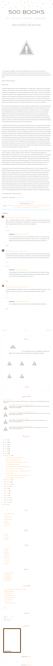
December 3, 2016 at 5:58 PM (21, 286)
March (7, 497)
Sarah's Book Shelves (11, 217)
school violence (17, 207)
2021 (6, 442)
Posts (6, 617)
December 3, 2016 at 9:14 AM (21, 269)
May (7, 493)
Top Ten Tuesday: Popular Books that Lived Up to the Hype (20, 426)
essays (5, 515)
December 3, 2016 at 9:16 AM (21, 234)
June (7, 491)
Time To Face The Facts (7, 400)
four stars (6, 556)
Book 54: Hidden (9, 473)
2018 (6, 448)
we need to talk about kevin (33, 207)
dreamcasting (7, 574)
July (7, 488)
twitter (27, 202)
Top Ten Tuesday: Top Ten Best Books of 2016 (16, 462)
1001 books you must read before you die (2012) (15, 589)
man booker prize (8, 593)
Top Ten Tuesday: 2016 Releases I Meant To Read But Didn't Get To (22, 411)
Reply (7, 226)
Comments (7, 619)
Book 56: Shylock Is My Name (12, 464)
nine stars (6, 558)
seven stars (7, 548)
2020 (6, 444)
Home (7, 18)
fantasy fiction (7, 517)
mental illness (40, 205)
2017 (6, 451)
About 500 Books (16, 18)
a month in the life (8, 572)
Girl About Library (10, 286)
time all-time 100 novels (10, 603)
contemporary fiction (11, 205)
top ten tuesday (8, 578)
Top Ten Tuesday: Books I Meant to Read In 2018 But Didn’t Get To (22, 404)
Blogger (29, 656)
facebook (23, 202)
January (8, 502)
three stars (7, 560)
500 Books (27, 12)
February (8, 500)
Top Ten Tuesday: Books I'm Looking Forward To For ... (18, 471)
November (8, 479)
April (7, 495)
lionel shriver (29, 205)
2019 (6, 446)
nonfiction (6, 523)
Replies (8, 230)
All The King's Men (19, 197)
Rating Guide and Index (40, 18)
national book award (9, 595)
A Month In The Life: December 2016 (14, 457)
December (8, 455)
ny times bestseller (8, 599)
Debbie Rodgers (9, 251)
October (8, 482)
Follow (5, 608)
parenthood (47, 205)
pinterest (33, 202)
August (8, 486)
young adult (7, 525)
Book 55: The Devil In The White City (14, 468)
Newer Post (4, 330)
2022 (6, 439)
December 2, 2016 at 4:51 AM (23, 217)
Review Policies (27, 18)
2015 (6, 504)
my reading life (7, 576)
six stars (6, 550)
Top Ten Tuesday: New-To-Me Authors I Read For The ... (19, 475)
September (9, 484)
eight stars (7, 552)
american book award (9, 591)
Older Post (49, 330)
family (18, 205)
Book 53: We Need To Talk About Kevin (15, 477)
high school (22, 205)
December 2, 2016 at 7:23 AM (20, 251)
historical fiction (8, 519)
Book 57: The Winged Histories (13, 460)
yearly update (7, 580)
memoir (6, 521)
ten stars (24, 207)
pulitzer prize (7, 601)
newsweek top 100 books (10, 597)
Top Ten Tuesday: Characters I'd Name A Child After (19, 419)
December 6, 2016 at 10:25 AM (22, 301)
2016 (6, 453)
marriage (35, 205)
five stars (6, 554)
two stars (6, 564)
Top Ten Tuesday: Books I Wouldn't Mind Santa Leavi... (18, 466)
